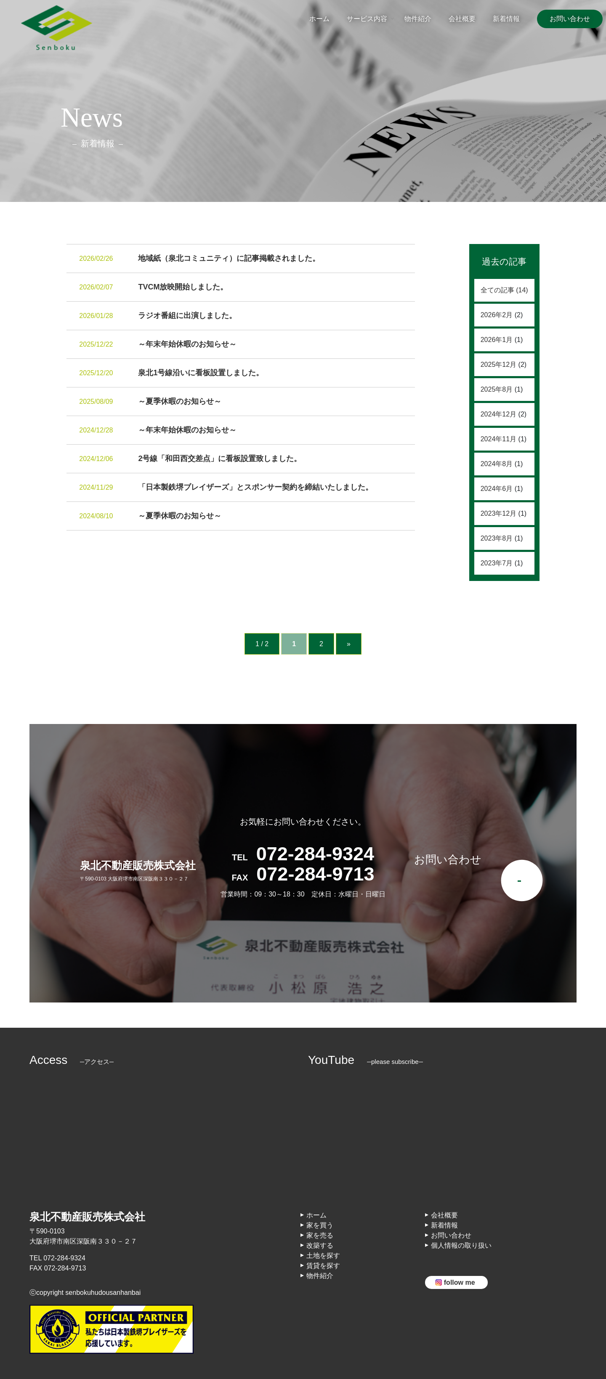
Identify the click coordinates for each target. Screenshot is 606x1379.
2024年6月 (497, 488)
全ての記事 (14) (504, 290)
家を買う (319, 1225)
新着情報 (506, 18)
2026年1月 (497, 339)
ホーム (319, 18)
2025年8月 (497, 389)
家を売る (319, 1235)
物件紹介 (417, 18)
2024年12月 (498, 414)
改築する (319, 1245)
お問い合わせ (570, 18)
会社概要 (462, 18)
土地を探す (323, 1255)
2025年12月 (498, 364)
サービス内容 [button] (367, 18)
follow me (459, 1282)
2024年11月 (498, 439)
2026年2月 (497, 314)
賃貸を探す (323, 1265)
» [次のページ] (349, 643)
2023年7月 (497, 563)
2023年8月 (497, 538)
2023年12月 (498, 513)
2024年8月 (497, 463)
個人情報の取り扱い (461, 1245)
